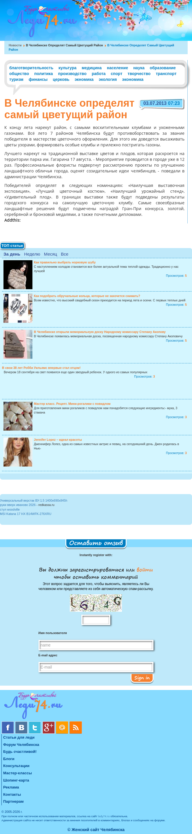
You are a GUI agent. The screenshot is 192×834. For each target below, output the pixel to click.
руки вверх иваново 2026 (18, 505)
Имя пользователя (53, 633)
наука (139, 67)
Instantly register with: (96, 555)
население (117, 67)
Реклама (11, 787)
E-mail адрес (48, 655)
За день (11, 254)
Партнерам (13, 801)
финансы (38, 79)
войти (144, 569)
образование (163, 67)
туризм (16, 79)
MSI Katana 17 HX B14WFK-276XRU (25, 514)
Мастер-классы (17, 773)
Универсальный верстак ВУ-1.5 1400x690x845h (33, 500)
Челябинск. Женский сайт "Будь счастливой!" (41, 22)
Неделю (32, 254)
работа (99, 73)
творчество (139, 73)
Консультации (16, 766)
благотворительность (31, 67)
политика (43, 73)
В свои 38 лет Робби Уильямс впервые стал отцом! (41, 367)
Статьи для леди (18, 737)
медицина (92, 67)
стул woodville (10, 509)
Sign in (142, 677)
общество (19, 73)
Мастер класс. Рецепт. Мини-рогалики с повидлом (72, 403)
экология (108, 79)
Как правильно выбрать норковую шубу (65, 262)
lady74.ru (104, 816)
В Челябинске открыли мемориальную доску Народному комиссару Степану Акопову (100, 332)
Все (64, 254)
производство (72, 73)
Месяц (50, 254)
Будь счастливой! (19, 751)
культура (67, 67)
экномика (84, 79)
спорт (116, 73)
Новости (15, 45)
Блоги (8, 759)
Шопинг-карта (16, 780)
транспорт (166, 73)
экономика (132, 79)
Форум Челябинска (21, 744)
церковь (61, 79)
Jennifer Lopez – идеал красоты (58, 439)
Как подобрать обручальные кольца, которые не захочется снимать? (87, 296)
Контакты (12, 794)
